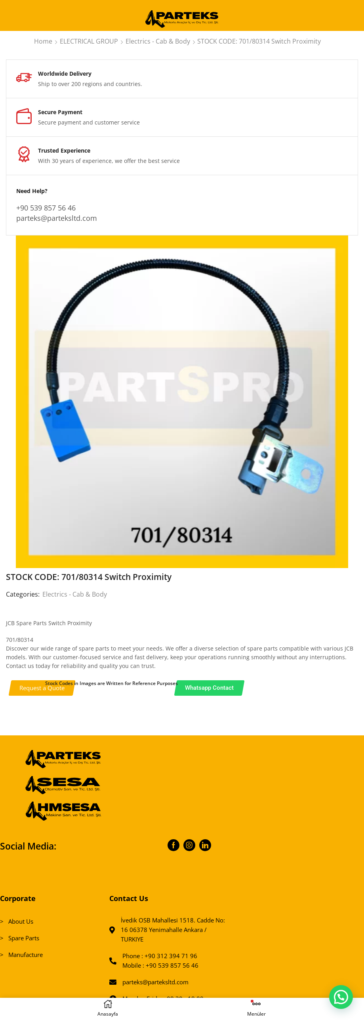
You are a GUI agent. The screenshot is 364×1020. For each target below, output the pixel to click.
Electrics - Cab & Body (158, 41)
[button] (340, 996)
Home (43, 41)
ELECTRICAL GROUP (89, 41)
